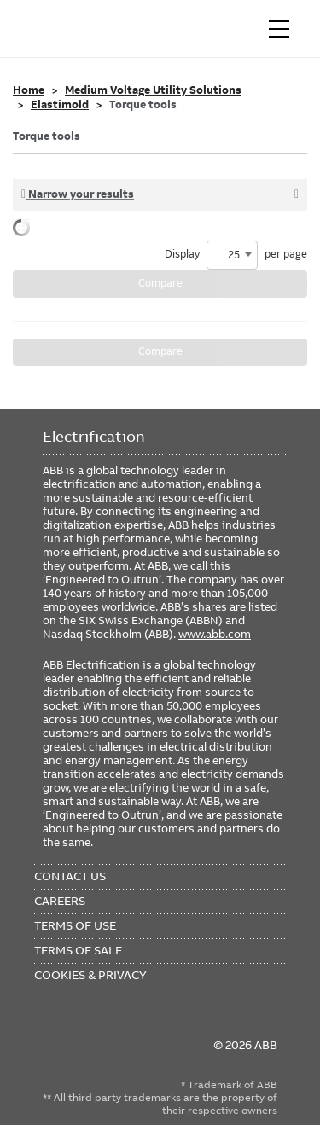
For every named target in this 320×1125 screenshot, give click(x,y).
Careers (59, 900)
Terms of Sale (78, 950)
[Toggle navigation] (279, 29)
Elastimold (60, 105)
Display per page (236, 255)
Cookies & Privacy (90, 975)
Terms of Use (75, 925)
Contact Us (70, 876)
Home (28, 90)
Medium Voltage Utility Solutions (153, 90)
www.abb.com (214, 634)
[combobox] (232, 255)
